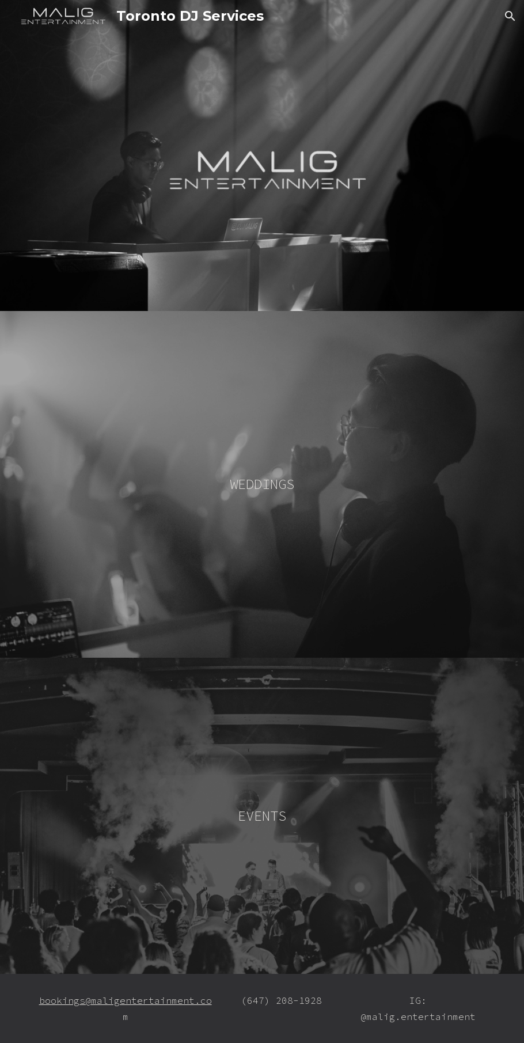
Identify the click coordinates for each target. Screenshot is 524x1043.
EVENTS (262, 816)
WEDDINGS (262, 484)
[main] (262, 484)
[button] (510, 16)
